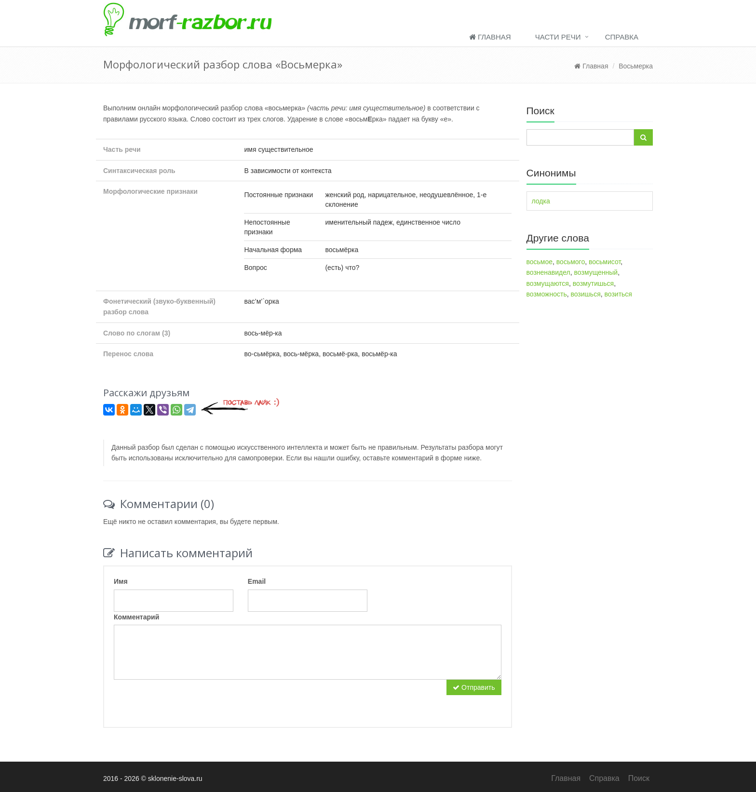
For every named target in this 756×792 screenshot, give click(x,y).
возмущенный (596, 272)
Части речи (558, 37)
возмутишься (593, 283)
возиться (618, 294)
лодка (541, 201)
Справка (621, 37)
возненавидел (548, 272)
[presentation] (187, 698)
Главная (490, 37)
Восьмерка (636, 66)
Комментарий (136, 617)
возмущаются (547, 283)
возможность (546, 294)
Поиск (638, 778)
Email (257, 581)
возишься (585, 294)
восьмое (539, 262)
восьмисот (605, 262)
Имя (121, 581)
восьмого (570, 262)
